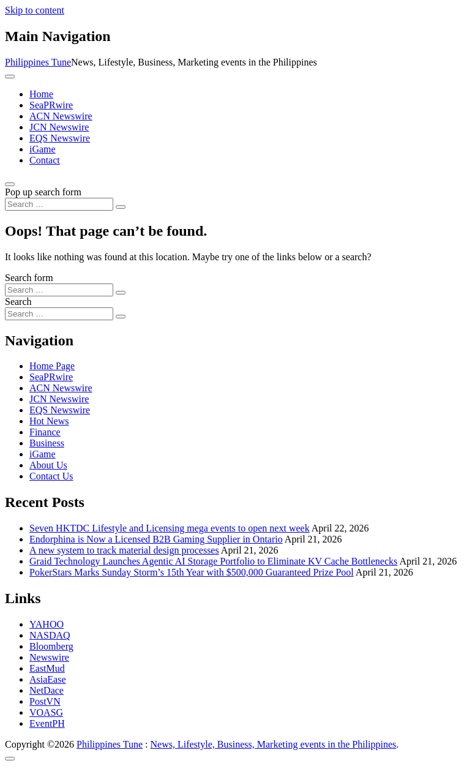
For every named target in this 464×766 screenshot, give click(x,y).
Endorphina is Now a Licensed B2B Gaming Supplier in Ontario (156, 539)
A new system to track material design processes (124, 550)
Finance (45, 432)
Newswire (49, 657)
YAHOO (46, 624)
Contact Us (51, 476)
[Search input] (59, 204)
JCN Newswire (59, 127)
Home (41, 94)
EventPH (47, 723)
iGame (42, 149)
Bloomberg (51, 646)
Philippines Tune (38, 62)
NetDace (46, 690)
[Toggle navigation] (10, 76)
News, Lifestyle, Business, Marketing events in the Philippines (274, 744)
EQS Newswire (59, 138)
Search (18, 301)
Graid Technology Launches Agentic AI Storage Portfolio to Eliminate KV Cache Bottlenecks (213, 561)
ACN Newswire (60, 116)
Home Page (52, 366)
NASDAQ (49, 635)
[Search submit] (120, 207)
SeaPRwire (51, 105)
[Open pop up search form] (10, 184)
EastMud (47, 668)
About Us (48, 465)
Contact (44, 160)
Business (46, 443)
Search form (29, 277)
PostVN (45, 701)
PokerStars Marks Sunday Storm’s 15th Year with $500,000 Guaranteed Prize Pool (191, 572)
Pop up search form (43, 192)
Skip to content (34, 10)
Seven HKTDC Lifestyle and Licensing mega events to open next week (169, 528)
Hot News (49, 421)
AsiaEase (47, 679)
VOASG (46, 712)
